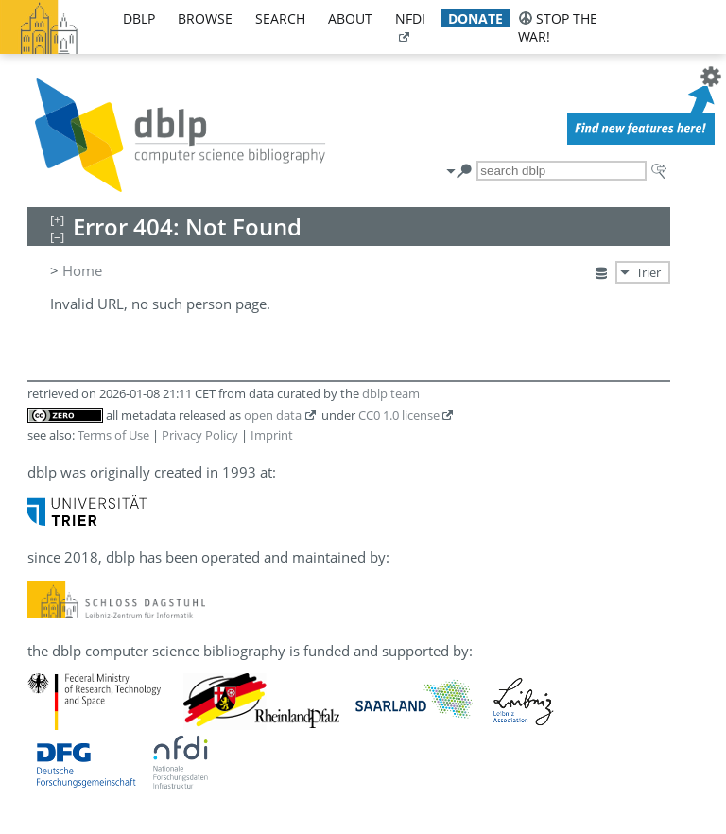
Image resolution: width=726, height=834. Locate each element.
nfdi (410, 18)
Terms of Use (113, 434)
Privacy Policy (200, 434)
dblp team (391, 393)
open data (273, 415)
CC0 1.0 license (399, 415)
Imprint (272, 434)
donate (475, 18)
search (280, 18)
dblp (139, 18)
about (350, 18)
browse (205, 18)
